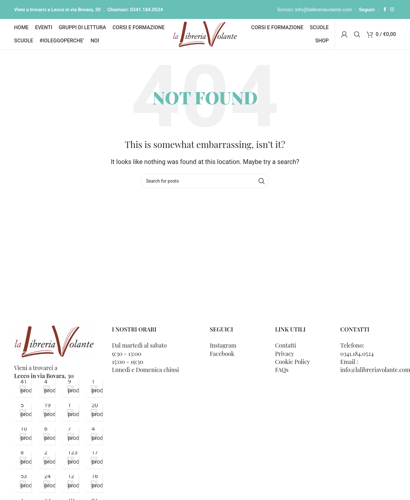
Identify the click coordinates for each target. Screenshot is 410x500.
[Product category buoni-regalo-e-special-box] (22, 460)
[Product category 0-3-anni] (93, 460)
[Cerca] (357, 34)
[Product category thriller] (46, 388)
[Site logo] (205, 33)
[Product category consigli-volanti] (93, 412)
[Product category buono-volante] (46, 436)
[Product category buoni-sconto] (93, 436)
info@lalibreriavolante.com (323, 10)
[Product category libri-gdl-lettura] (46, 412)
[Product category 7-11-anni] (70, 483)
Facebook (222, 354)
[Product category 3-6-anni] (22, 483)
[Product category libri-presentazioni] (22, 412)
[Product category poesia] (93, 388)
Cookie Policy (292, 362)
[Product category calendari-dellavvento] (22, 436)
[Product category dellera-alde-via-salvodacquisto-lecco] (70, 412)
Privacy (284, 354)
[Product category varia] (22, 388)
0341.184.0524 (146, 10)
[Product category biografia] (46, 460)
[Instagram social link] (392, 9)
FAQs (282, 370)
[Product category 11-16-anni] (93, 483)
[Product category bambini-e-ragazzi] (70, 460)
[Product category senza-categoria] (70, 388)
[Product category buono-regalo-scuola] (70, 436)
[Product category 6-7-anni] (46, 483)
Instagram (223, 345)
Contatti (285, 345)
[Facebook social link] (384, 9)
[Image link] (54, 341)
